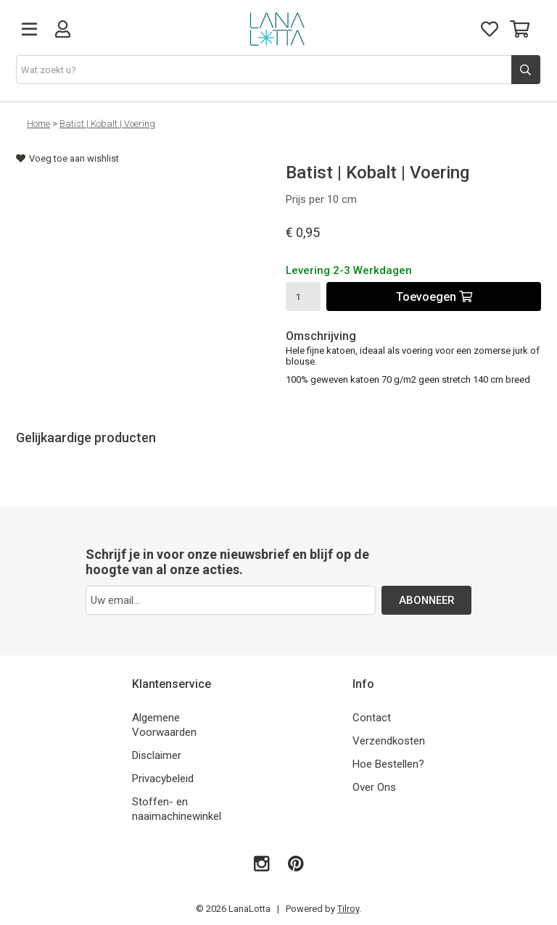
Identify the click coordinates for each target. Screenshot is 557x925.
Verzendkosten (388, 740)
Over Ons (374, 787)
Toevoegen (434, 297)
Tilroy (348, 908)
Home (38, 123)
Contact (371, 717)
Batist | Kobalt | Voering (107, 123)
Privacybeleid (163, 778)
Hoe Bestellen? (388, 764)
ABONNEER (426, 600)
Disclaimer (156, 755)
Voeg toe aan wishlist (67, 158)
